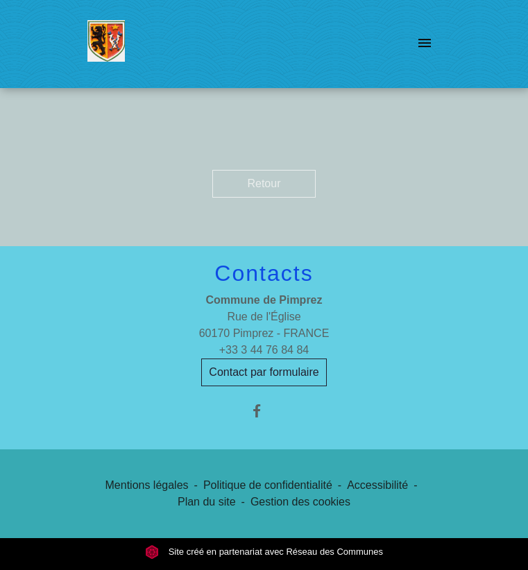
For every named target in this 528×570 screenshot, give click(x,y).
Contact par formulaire (263, 372)
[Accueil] (106, 44)
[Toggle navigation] (424, 43)
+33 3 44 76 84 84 (264, 350)
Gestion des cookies (300, 502)
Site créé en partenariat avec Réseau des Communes (264, 551)
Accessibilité (377, 485)
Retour (263, 183)
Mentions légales (147, 485)
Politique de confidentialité (267, 485)
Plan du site (207, 502)
